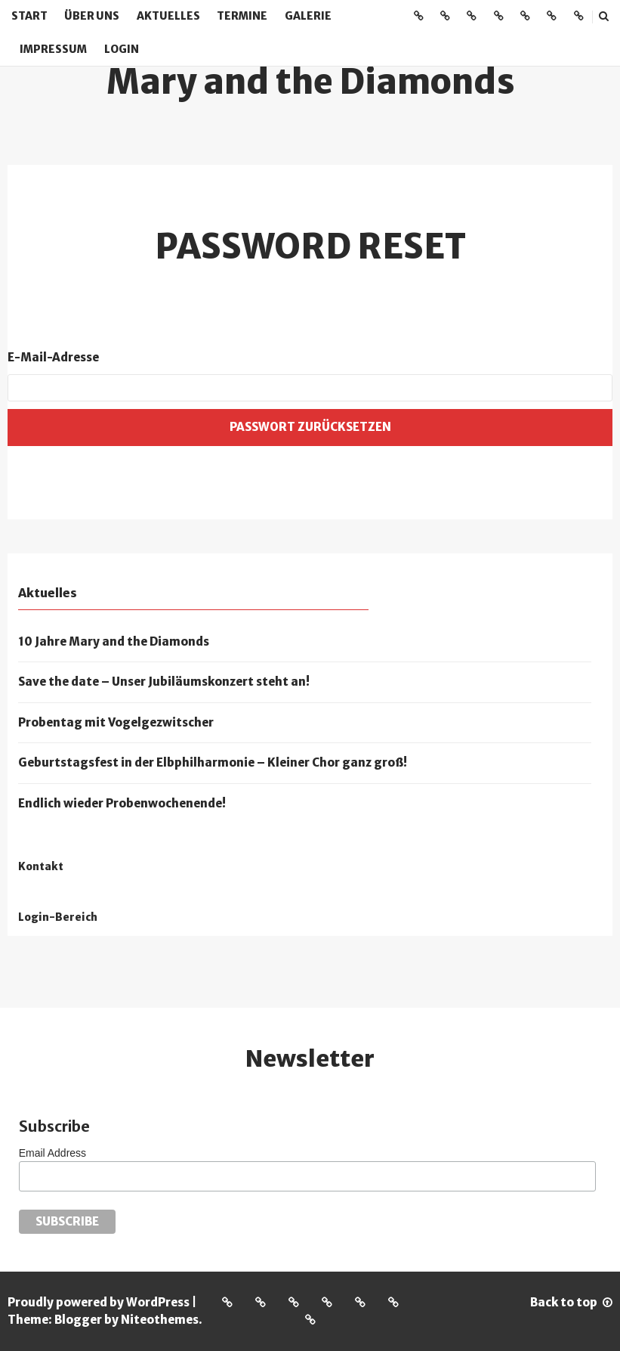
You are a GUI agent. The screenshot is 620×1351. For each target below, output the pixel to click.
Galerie (308, 16)
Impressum (53, 49)
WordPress (158, 1302)
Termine (242, 16)
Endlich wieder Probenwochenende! (122, 803)
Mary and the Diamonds (310, 81)
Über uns (91, 16)
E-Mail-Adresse (53, 357)
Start (29, 16)
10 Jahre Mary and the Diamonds (113, 641)
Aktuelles (168, 16)
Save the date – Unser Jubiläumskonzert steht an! (164, 681)
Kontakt (40, 866)
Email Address (52, 1153)
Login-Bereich (57, 917)
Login (121, 49)
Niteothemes (160, 1319)
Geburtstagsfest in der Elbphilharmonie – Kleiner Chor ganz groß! (212, 762)
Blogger (78, 1319)
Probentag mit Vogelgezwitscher (116, 722)
